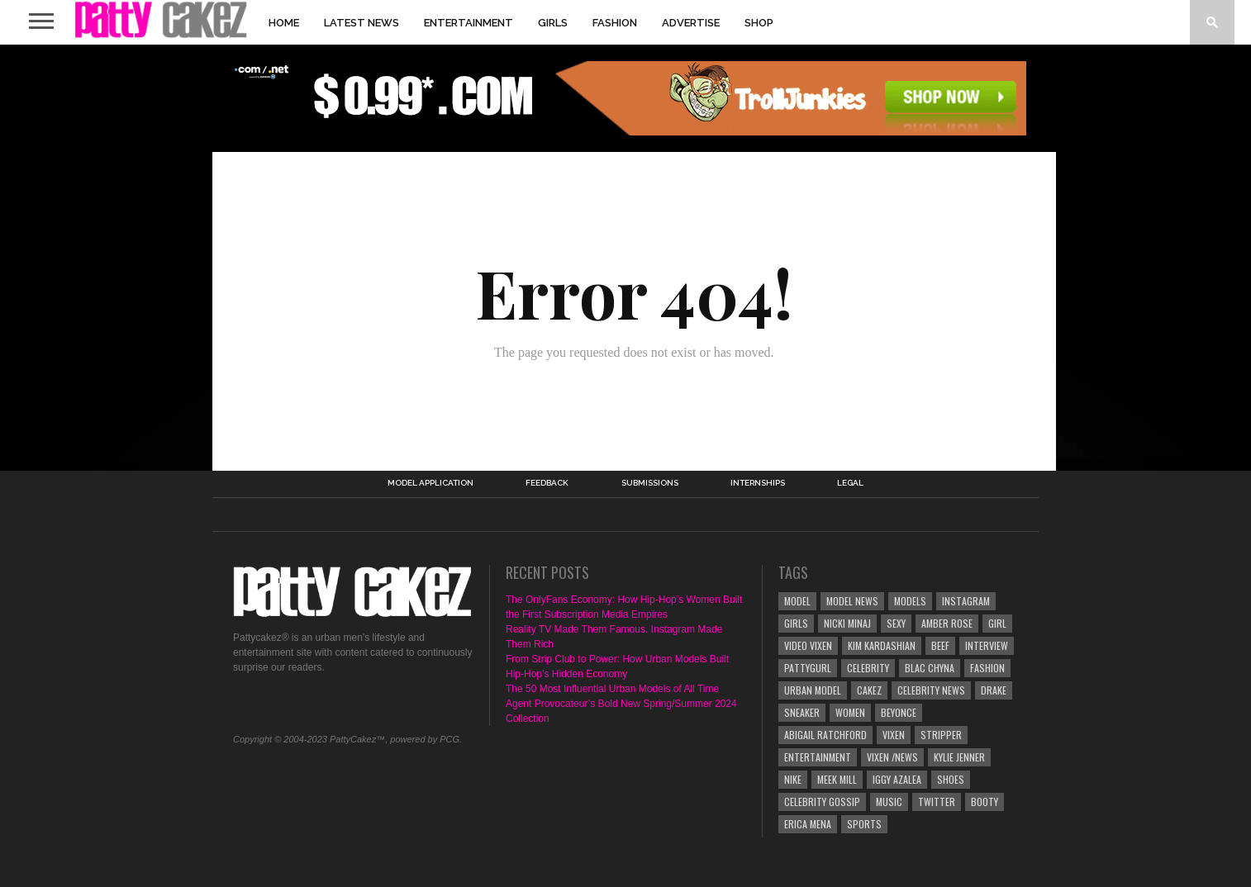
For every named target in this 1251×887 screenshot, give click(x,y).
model (797, 601)
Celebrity (868, 668)
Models (910, 601)
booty (984, 802)
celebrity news (931, 690)
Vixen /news (892, 757)
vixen (893, 735)
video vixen (808, 645)
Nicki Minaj (847, 623)
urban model (812, 690)
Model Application (430, 483)
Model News (852, 601)
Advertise (691, 23)
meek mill (837, 779)
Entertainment (468, 23)
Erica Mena (807, 824)
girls (796, 623)
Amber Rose (947, 623)
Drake (993, 690)
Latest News (361, 23)
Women (850, 712)
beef (940, 645)
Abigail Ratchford (825, 735)
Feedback (547, 483)
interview (986, 645)
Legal (850, 483)
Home (284, 23)
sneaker (802, 712)
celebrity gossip (822, 802)
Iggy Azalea (897, 779)
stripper (941, 735)
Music (889, 802)
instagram (966, 601)
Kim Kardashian (882, 645)
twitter (936, 802)
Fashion (614, 23)
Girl (997, 623)
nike (792, 779)
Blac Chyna (929, 668)
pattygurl (807, 668)
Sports (864, 824)
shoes (950, 779)
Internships (757, 483)
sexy (896, 623)
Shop (758, 23)
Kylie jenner (959, 757)
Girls (553, 23)
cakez (869, 690)
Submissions (649, 483)
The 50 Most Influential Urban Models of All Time (612, 689)
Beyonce (898, 712)
